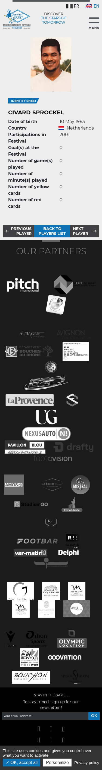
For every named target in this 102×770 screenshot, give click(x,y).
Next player (80, 231)
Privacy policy (86, 762)
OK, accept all (22, 762)
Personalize (57, 762)
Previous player (21, 231)
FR (72, 6)
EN (92, 6)
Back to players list (52, 231)
